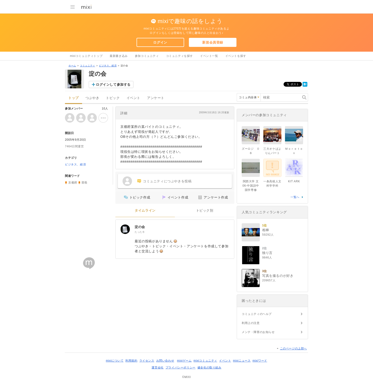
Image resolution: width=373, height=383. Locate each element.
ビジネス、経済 (108, 65)
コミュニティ (87, 65)
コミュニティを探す (179, 56)
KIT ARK (294, 181)
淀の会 (140, 227)
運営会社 (157, 367)
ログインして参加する (113, 84)
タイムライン (145, 210)
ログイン (160, 42)
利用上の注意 (251, 323)
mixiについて (114, 360)
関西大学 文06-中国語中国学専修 (250, 186)
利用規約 (131, 360)
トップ (73, 98)
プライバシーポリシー (181, 367)
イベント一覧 (209, 56)
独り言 (267, 253)
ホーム (72, 65)
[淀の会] (125, 229)
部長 (85, 182)
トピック (113, 98)
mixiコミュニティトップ (86, 56)
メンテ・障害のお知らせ (258, 332)
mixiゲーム (184, 360)
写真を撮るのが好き (277, 276)
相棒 (265, 230)
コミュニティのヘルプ (257, 314)
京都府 (72, 182)
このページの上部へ (293, 348)
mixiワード (259, 360)
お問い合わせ (165, 360)
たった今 (140, 232)
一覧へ (294, 197)
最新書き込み (119, 56)
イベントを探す (235, 56)
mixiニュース (241, 360)
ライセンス (146, 360)
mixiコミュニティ (205, 360)
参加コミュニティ (147, 56)
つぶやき (92, 98)
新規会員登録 (212, 42)
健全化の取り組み (209, 367)
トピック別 (204, 210)
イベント (133, 98)
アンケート (155, 98)
